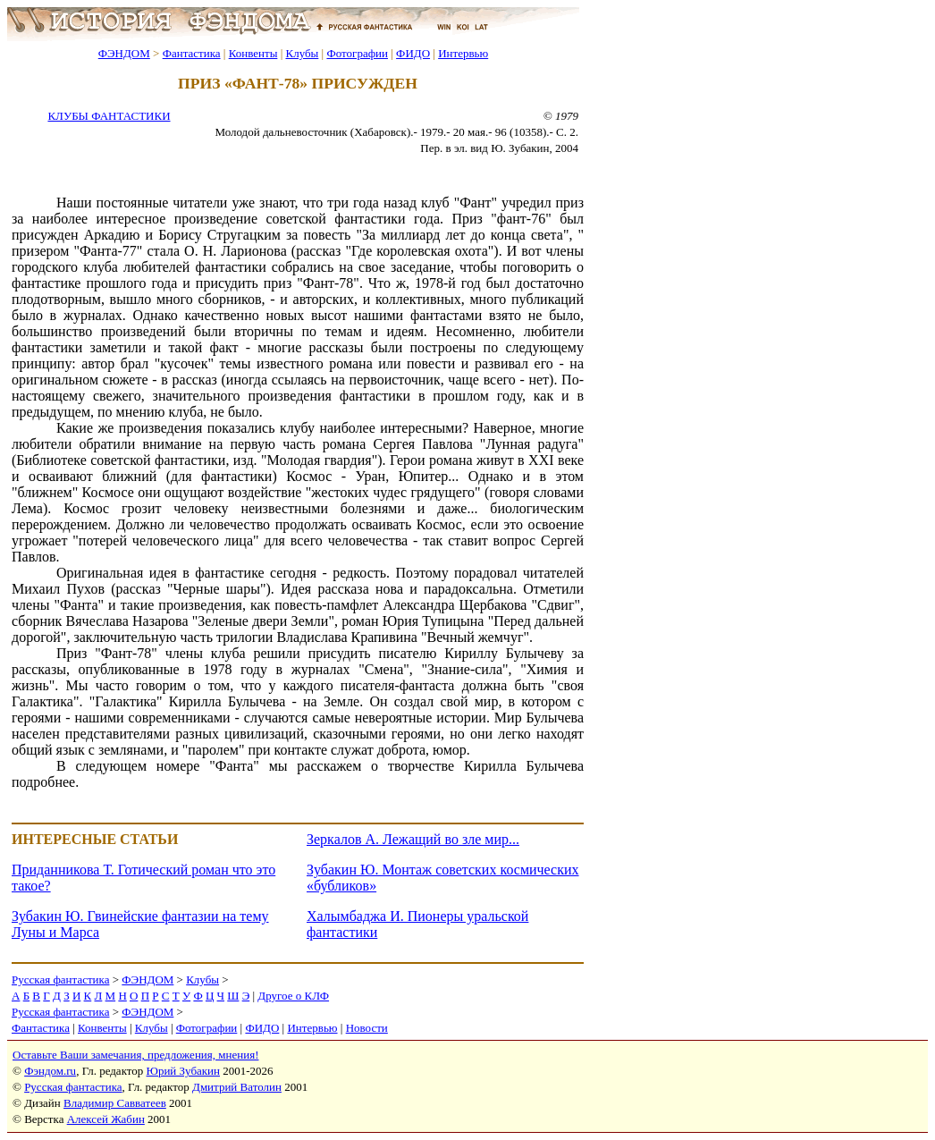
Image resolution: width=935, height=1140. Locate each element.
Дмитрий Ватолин (237, 1087)
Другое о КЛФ (293, 995)
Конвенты (253, 53)
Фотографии (357, 53)
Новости (367, 1027)
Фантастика (192, 53)
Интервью (463, 53)
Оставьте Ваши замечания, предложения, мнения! (135, 1054)
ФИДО (413, 53)
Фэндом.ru (50, 1070)
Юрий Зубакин (183, 1070)
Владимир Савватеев (114, 1103)
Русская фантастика (60, 979)
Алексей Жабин (106, 1119)
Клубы (301, 53)
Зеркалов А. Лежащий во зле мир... (413, 839)
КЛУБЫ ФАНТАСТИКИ (108, 115)
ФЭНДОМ (124, 53)
